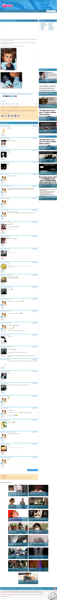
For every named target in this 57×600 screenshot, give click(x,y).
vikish (1, 262)
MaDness (2, 150)
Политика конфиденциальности (11, 588)
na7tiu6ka (2, 236)
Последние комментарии (35, 10)
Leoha (1, 198)
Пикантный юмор (44, 24)
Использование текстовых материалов (8, 594)
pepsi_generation (3, 287)
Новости (42, 27)
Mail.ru (26, 0)
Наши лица (43, 28)
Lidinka (1, 174)
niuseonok (2, 162)
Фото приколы (43, 22)
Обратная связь (22, 588)
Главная (2, 10)
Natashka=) (2, 222)
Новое (28, 10)
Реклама (28, 588)
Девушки (50, 24)
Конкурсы (42, 29)
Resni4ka (2, 371)
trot (1, 383)
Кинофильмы (51, 25)
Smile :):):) (2, 186)
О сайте (2, 588)
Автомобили (51, 26)
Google (24, 0)
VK (19, 0)
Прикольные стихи (52, 27)
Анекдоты (50, 23)
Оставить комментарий (32, 470)
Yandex (29, 0)
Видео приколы (51, 22)
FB (20, 0)
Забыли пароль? (5, 0)
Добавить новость (22, 10)
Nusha (1, 210)
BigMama (2, 138)
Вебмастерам (34, 588)
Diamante (2, 359)
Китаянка (2, 126)
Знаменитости (43, 25)
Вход (1, 0)
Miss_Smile (2, 396)
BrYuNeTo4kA (2, 275)
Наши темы (51, 28)
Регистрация (10, 0)
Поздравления (51, 29)
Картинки (42, 26)
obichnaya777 (2, 457)
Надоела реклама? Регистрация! (11, 10)
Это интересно (4, 101)
